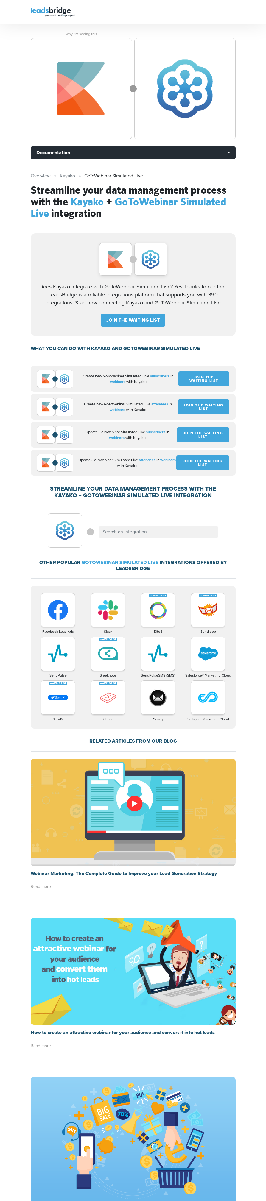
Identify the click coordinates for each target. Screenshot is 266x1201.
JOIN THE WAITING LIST (133, 320)
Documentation (53, 152)
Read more (41, 886)
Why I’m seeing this (81, 34)
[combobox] (158, 532)
